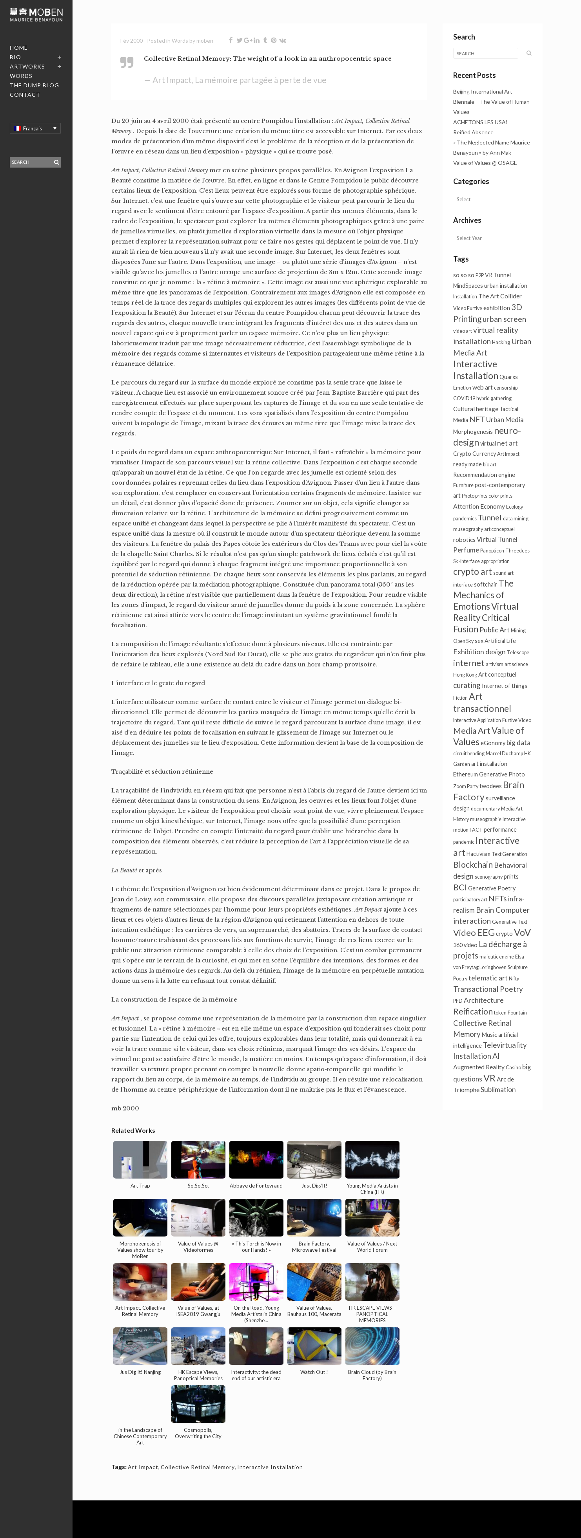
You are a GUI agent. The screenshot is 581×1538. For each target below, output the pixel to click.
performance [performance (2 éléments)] (500, 829)
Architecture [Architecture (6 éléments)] (484, 1000)
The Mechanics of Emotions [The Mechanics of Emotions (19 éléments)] (483, 595)
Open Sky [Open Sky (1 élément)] (463, 641)
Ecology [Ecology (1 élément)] (514, 507)
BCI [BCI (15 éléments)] (460, 887)
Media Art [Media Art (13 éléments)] (471, 730)
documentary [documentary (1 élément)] (485, 809)
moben (204, 40)
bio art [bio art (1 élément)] (489, 465)
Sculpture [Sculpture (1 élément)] (518, 967)
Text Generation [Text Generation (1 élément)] (509, 854)
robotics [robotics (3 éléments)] (464, 539)
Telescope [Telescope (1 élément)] (518, 652)
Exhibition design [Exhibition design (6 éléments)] (479, 651)
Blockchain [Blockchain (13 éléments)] (473, 864)
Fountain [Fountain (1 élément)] (517, 1013)
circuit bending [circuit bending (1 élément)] (469, 753)
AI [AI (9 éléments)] (496, 1055)
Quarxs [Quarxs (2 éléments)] (508, 377)
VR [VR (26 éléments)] (489, 1077)
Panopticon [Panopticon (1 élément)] (492, 551)
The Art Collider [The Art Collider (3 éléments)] (500, 296)
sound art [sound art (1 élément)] (503, 573)
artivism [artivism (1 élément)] (494, 664)
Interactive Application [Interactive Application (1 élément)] (477, 720)
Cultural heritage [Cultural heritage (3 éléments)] (475, 408)
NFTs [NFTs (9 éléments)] (497, 898)
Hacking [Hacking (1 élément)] (501, 342)
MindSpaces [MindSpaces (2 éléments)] (468, 285)
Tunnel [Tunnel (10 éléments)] (490, 517)
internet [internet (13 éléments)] (469, 663)
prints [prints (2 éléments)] (511, 876)
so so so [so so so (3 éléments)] (463, 274)
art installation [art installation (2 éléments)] (489, 763)
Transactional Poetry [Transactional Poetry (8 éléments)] (488, 988)
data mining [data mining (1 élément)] (515, 519)
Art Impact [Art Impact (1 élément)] (508, 454)
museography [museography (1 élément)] (468, 529)
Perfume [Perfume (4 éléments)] (466, 550)
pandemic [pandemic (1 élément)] (463, 842)
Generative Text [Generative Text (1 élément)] (509, 922)
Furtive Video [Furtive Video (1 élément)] (516, 720)
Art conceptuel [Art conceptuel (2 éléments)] (497, 674)
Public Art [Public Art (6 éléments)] (494, 629)
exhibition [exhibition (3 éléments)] (496, 307)
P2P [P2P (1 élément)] (480, 275)
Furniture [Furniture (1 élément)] (463, 485)
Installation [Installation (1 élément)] (465, 297)
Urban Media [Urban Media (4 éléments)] (505, 420)
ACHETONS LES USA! (480, 122)
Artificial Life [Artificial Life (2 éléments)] (500, 640)
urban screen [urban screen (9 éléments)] (504, 318)
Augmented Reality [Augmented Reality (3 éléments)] (479, 1066)
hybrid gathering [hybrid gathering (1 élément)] (494, 398)
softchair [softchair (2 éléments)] (485, 584)
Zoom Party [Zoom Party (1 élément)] (465, 786)
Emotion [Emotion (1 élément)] (462, 388)
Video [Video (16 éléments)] (464, 932)
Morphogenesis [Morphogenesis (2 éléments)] (473, 431)
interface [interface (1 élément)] (463, 585)
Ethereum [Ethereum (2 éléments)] (465, 774)
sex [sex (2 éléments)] (479, 640)
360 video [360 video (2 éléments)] (465, 945)
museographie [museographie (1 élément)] (485, 819)
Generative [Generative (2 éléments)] (493, 774)
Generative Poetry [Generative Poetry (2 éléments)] (492, 888)
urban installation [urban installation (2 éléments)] (505, 285)
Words (180, 40)
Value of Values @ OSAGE (485, 162)
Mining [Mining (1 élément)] (518, 631)
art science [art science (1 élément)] (516, 664)
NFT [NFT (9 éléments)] (477, 419)
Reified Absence (473, 132)
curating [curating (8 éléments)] (467, 685)
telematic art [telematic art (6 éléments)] (488, 977)
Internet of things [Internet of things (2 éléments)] (504, 685)
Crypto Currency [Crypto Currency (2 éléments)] (474, 453)
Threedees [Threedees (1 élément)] (517, 551)
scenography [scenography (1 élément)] (489, 877)
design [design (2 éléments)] (461, 808)
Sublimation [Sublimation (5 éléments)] (498, 1089)
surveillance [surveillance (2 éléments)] (500, 798)
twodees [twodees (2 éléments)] (490, 786)
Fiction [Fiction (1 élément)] (460, 698)
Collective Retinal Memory (198, 1467)
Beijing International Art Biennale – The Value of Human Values (491, 101)
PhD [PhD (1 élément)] (458, 1001)
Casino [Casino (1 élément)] (513, 1067)
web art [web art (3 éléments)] (482, 387)
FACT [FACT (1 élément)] (476, 830)
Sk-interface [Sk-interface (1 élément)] (466, 561)
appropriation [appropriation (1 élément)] (495, 561)
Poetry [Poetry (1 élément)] (460, 979)
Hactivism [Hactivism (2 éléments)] (478, 853)
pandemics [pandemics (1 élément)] (465, 519)
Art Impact (143, 1467)
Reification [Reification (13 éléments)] (473, 1011)
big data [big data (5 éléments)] (518, 742)
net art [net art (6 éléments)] (507, 443)
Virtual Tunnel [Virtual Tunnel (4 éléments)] (497, 539)
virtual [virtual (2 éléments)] (488, 443)
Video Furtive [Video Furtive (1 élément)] (467, 308)
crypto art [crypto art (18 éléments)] (472, 571)
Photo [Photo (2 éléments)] (516, 774)
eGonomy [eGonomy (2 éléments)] (493, 743)
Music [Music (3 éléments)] (489, 1034)
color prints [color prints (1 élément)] (500, 496)
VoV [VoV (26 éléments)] (522, 932)
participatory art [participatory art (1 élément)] (470, 900)
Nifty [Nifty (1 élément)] (514, 979)
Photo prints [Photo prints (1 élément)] (474, 496)
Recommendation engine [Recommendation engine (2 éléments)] (484, 474)
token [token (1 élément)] (500, 1013)
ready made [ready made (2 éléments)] (467, 464)
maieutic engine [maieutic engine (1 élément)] (496, 957)
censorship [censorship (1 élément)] (505, 388)
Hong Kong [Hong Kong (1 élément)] (465, 675)
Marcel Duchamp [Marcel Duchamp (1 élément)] (504, 753)
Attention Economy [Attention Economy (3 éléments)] (479, 506)
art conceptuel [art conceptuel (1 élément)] (499, 529)
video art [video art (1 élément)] (462, 331)
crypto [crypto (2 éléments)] (504, 933)
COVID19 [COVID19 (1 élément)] (464, 398)
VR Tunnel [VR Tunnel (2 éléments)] (498, 275)
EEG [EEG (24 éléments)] (486, 932)
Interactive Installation (270, 1467)
